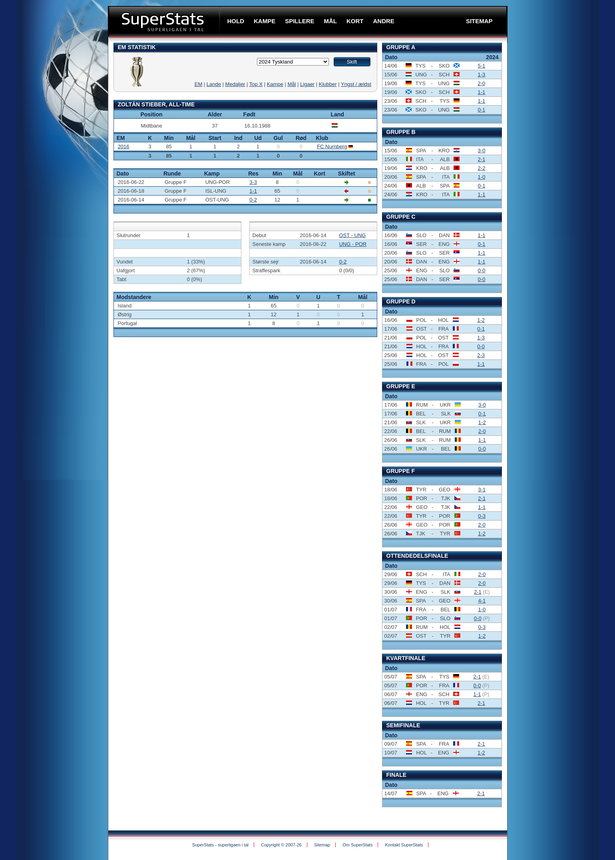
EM (199, 84)
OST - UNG (352, 235)
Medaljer (235, 84)
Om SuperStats (357, 844)
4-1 (482, 601)
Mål (292, 84)
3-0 (482, 151)
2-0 (481, 83)
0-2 (253, 200)
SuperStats (164, 21)
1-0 (482, 177)
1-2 (481, 320)
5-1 (481, 66)
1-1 (253, 191)
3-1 (482, 490)
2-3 (481, 355)
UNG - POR (352, 244)
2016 (123, 147)
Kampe (275, 84)
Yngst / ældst (356, 84)
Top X (256, 84)
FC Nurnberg (332, 147)
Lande (214, 84)
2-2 (482, 168)
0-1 (481, 110)
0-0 (482, 270)
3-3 (253, 182)
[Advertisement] (60, 143)
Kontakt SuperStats (404, 844)
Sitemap (322, 844)
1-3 (481, 75)
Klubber (328, 84)
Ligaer (307, 84)
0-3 (482, 516)
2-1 (482, 159)
